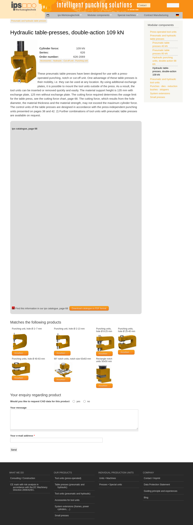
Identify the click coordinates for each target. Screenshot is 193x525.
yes (78, 401)
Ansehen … (20, 353)
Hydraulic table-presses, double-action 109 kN (164, 71)
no (88, 401)
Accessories (45, 61)
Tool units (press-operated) (68, 478)
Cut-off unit (68, 61)
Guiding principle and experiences (160, 491)
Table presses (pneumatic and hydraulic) (69, 485)
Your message (18, 407)
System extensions (160, 93)
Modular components (98, 15)
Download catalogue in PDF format (89, 308)
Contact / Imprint (152, 478)
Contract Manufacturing (156, 15)
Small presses (157, 97)
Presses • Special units (110, 484)
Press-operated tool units (163, 31)
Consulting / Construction (22, 478)
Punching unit (81, 61)
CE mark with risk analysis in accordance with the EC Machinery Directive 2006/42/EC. (28, 487)
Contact (142, 5)
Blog (146, 497)
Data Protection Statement (157, 484)
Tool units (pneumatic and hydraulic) (72, 493)
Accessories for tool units (67, 500)
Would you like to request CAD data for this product (40, 401)
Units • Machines (107, 478)
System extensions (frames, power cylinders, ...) (72, 507)
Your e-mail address (22, 435)
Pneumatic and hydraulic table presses (28, 21)
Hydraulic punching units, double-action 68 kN (164, 60)
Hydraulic (57, 61)
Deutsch (177, 15)
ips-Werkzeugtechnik (68, 15)
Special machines (125, 15)
